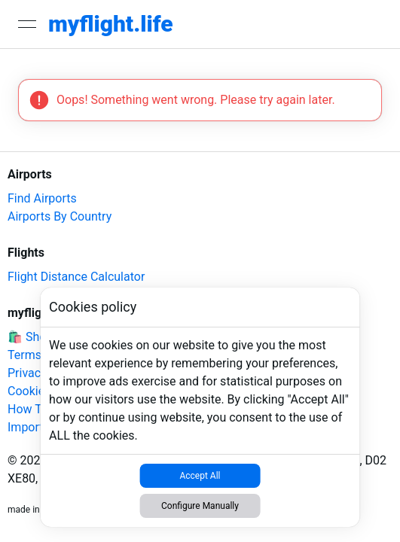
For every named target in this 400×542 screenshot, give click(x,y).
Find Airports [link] (42, 198)
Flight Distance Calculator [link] (76, 276)
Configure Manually (200, 506)
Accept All (199, 475)
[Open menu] (27, 24)
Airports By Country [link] (59, 216)
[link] (110, 24)
